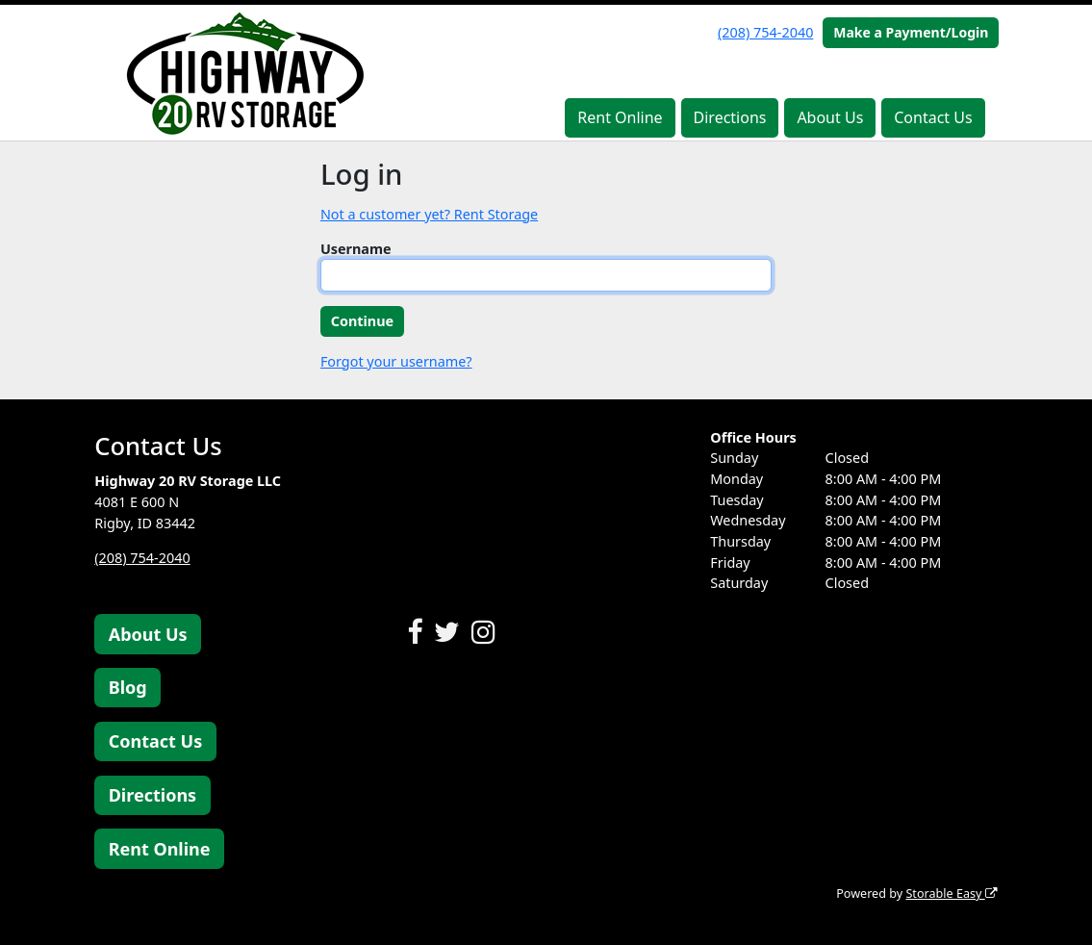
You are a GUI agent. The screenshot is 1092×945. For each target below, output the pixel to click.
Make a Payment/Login (910, 32)
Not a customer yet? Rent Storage (429, 214)
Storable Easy (951, 893)
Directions (730, 117)
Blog (128, 687)
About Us (830, 117)
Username (356, 249)
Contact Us (933, 117)
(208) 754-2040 (765, 32)
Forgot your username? (396, 361)
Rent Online (619, 117)
